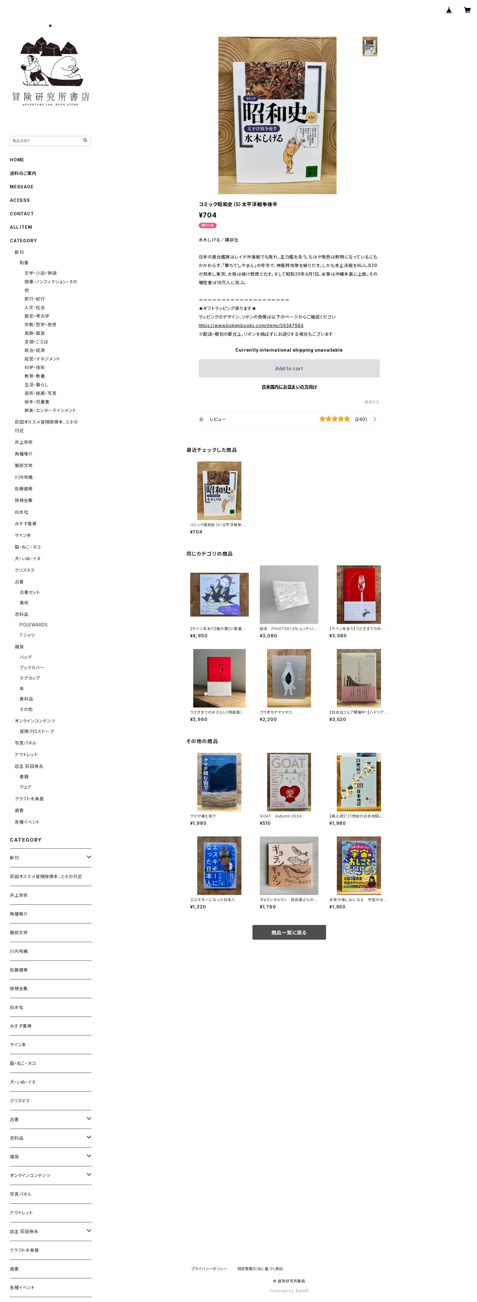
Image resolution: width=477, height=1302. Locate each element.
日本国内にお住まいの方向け (289, 386)
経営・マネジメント (42, 358)
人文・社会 (35, 307)
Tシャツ (27, 635)
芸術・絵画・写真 (40, 393)
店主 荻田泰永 (29, 766)
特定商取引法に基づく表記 (260, 1268)
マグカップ (30, 678)
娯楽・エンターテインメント (50, 410)
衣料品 (21, 614)
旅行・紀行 (35, 298)
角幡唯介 (24, 453)
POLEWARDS (34, 624)
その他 (26, 709)
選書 (19, 810)
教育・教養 (35, 376)
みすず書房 (26, 523)
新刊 (19, 252)
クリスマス (25, 570)
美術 (24, 602)
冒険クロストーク (37, 731)
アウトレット (26, 754)
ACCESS (20, 200)
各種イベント (27, 822)
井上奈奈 (24, 442)
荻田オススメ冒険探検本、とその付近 (46, 876)
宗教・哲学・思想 (40, 324)
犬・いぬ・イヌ (28, 558)
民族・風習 (35, 333)
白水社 (21, 512)
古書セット (30, 592)
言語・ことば (36, 341)
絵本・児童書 (37, 401)
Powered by (289, 1291)
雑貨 (19, 646)
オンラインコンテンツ (35, 720)
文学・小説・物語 (40, 273)
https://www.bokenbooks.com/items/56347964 (251, 325)
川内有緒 (24, 477)
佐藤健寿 (24, 488)
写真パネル (26, 742)
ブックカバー (32, 667)
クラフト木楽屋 (29, 798)
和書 (24, 262)
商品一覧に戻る (289, 933)
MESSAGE (22, 186)
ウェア (26, 787)
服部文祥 (24, 465)
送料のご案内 (23, 173)
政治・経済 (35, 350)
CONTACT (22, 213)
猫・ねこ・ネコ (28, 546)
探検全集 (24, 500)
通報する (371, 402)
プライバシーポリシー (209, 1268)
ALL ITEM (21, 227)
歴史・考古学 (37, 316)
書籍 (24, 776)
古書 (19, 581)
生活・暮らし (36, 384)
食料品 (26, 698)
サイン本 (23, 535)
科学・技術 (35, 367)
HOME (17, 159)
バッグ (26, 657)
